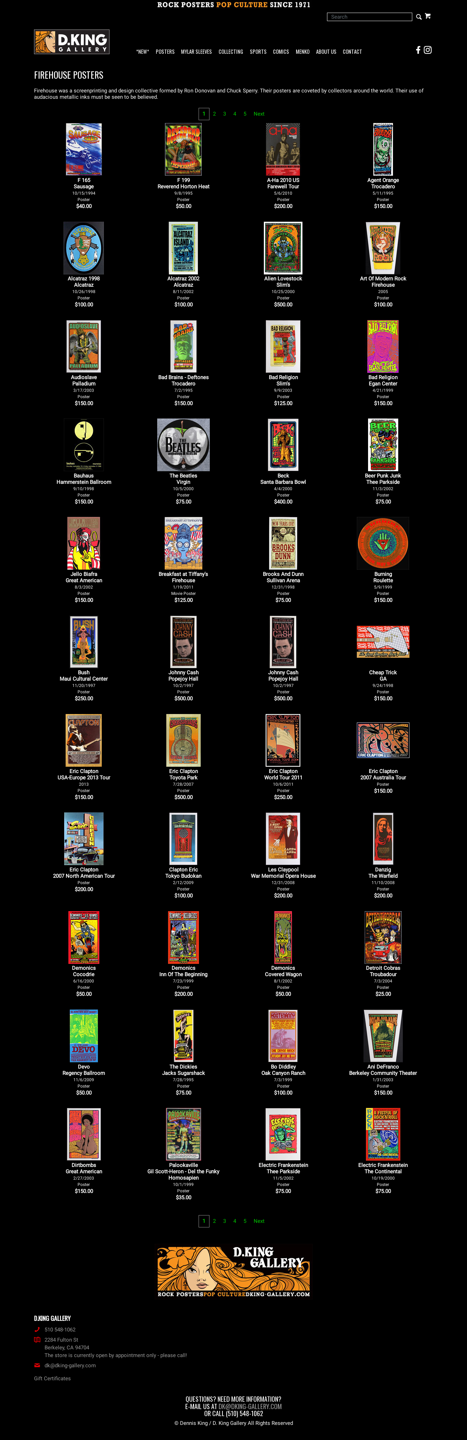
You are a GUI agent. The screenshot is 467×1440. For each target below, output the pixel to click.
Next (259, 114)
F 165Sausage (83, 189)
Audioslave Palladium (84, 386)
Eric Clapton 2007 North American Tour (84, 876)
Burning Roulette (383, 583)
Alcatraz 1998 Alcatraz (84, 287)
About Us (326, 51)
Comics (281, 51)
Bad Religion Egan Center (383, 386)
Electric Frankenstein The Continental (383, 1174)
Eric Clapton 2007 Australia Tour (383, 777)
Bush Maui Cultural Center (84, 681)
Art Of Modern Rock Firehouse (383, 287)
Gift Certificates (52, 1378)
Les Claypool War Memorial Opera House (283, 879)
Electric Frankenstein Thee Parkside (283, 1174)
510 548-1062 (54, 1330)
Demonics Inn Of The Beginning (183, 977)
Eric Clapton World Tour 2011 (283, 780)
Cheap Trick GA (383, 681)
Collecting (231, 51)
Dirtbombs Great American (84, 1174)
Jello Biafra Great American (84, 583)
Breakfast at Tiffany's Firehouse (183, 583)
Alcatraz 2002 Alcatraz (183, 287)
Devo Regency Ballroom (83, 1076)
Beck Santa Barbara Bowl (283, 485)
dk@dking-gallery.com (65, 1365)
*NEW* (142, 51)
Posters (165, 51)
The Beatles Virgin (183, 485)
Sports (258, 51)
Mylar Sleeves (196, 51)
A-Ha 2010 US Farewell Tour (283, 189)
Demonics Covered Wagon (283, 977)
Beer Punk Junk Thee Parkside (383, 485)
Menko (302, 51)
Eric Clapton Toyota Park (183, 780)
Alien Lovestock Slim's (283, 287)
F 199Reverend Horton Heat (183, 189)
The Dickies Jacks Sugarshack (183, 1076)
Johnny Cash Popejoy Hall (183, 681)
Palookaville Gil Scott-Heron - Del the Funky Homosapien (183, 1177)
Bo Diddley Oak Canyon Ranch (283, 1076)
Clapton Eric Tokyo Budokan (183, 879)
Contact (352, 51)
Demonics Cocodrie (84, 977)
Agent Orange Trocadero (383, 189)
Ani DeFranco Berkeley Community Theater (383, 1076)
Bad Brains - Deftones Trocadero (183, 386)
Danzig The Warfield (383, 879)
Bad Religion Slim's (283, 386)
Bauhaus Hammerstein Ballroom (83, 485)
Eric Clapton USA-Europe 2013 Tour (84, 780)
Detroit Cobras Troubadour (383, 977)
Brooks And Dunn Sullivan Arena (283, 583)
